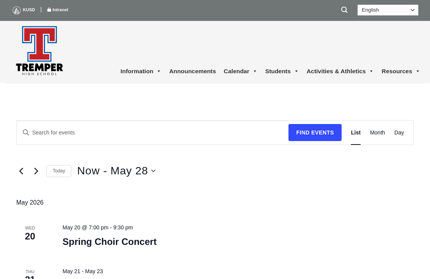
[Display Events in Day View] (399, 133)
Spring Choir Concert (109, 241)
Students (282, 71)
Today (59, 171)
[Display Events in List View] (356, 133)
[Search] (344, 10)
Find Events (315, 132)
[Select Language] (387, 10)
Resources (401, 71)
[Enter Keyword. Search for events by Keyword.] (152, 133)
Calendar (240, 71)
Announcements (192, 71)
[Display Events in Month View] (377, 133)
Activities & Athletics (340, 71)
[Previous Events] (21, 171)
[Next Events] (36, 171)
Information (141, 71)
